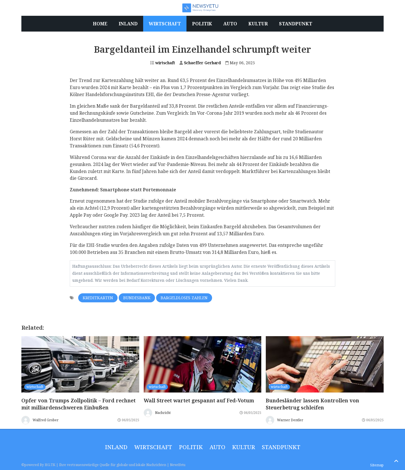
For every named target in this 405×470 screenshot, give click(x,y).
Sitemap (377, 465)
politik (191, 447)
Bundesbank (136, 297)
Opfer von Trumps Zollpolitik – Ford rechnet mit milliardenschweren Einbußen (78, 404)
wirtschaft (162, 62)
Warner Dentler (290, 419)
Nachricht (163, 412)
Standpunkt (281, 447)
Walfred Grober (45, 419)
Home (100, 24)
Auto (217, 447)
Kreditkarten (98, 297)
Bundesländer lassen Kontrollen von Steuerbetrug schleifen (312, 404)
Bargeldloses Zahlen (184, 297)
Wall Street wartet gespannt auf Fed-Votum (199, 400)
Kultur (243, 447)
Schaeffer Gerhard (200, 62)
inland (116, 447)
